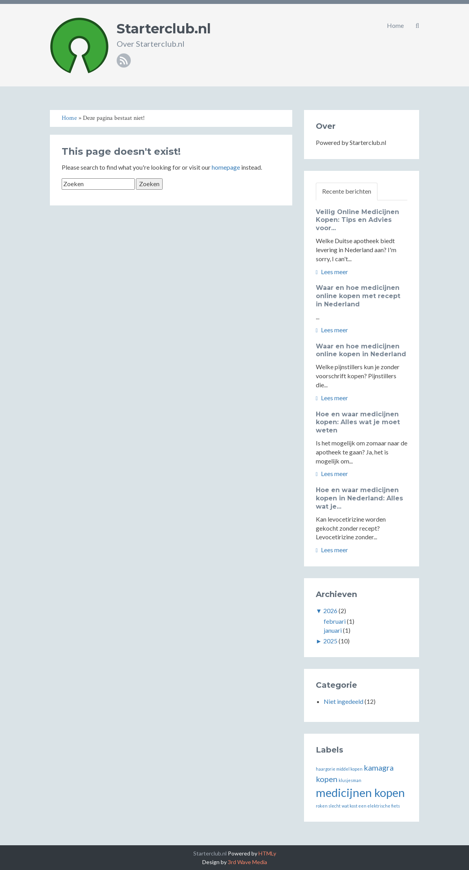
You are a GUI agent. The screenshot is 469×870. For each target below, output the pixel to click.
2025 (330, 641)
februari (335, 621)
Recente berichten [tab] (346, 191)
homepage (226, 167)
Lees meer (332, 271)
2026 (330, 610)
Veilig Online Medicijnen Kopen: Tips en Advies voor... (357, 220)
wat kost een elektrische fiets (371, 805)
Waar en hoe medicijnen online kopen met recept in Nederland (358, 296)
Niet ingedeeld (343, 701)
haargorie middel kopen (339, 768)
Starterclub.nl (164, 28)
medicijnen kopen (360, 792)
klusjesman (350, 780)
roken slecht (328, 805)
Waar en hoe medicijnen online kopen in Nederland (361, 350)
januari (333, 630)
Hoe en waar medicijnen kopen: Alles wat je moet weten (358, 422)
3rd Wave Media (247, 862)
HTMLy (267, 853)
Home (395, 25)
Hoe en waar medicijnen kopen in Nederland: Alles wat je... (359, 498)
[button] (417, 25)
